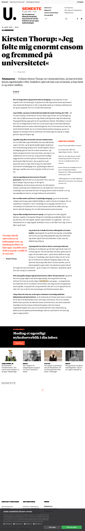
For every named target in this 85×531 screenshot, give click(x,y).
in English (80, 2)
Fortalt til (16, 91)
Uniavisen (5, 2)
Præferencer (19, 523)
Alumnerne (48, 7)
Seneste (31, 9)
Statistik (29, 523)
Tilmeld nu (19, 343)
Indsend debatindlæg (51, 12)
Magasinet (47, 10)
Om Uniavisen (69, 7)
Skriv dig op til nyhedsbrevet (73, 10)
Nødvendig (8, 523)
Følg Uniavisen (69, 12)
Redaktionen (48, 506)
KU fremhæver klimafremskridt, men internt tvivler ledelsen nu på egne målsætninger (30, 18)
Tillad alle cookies (71, 527)
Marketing (38, 523)
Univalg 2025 (48, 15)
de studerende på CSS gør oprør (49, 297)
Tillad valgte (52, 527)
